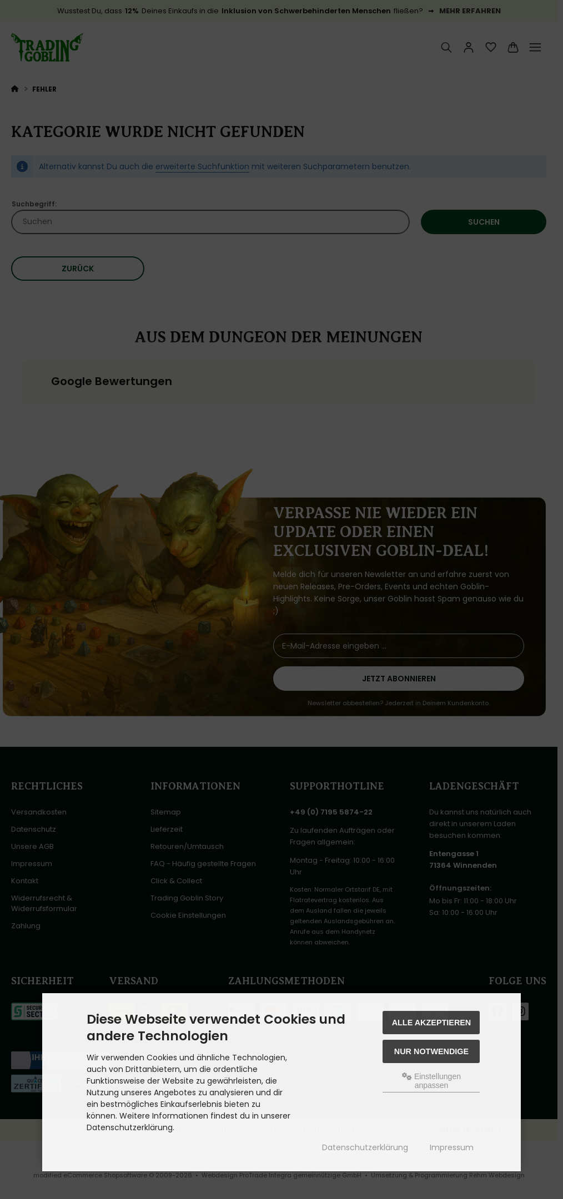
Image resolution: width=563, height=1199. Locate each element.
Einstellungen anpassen (431, 1081)
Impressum (452, 1147)
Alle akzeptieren (431, 1022)
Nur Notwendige (431, 1051)
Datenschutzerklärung (365, 1147)
